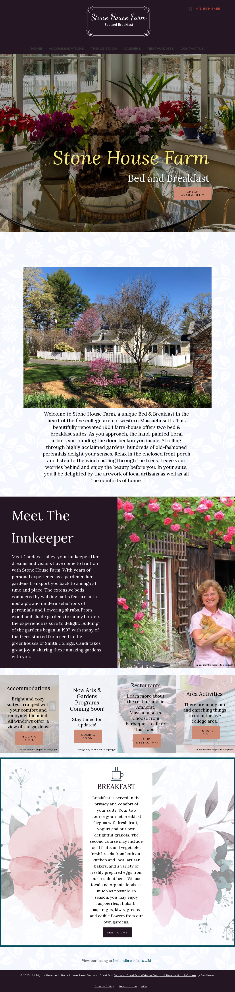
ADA (144, 986)
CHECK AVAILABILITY (192, 193)
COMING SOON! (88, 736)
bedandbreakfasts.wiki (132, 960)
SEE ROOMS (117, 932)
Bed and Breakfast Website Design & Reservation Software (155, 975)
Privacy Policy (104, 986)
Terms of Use (128, 986)
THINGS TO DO (205, 732)
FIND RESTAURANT (147, 741)
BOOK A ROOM (29, 738)
